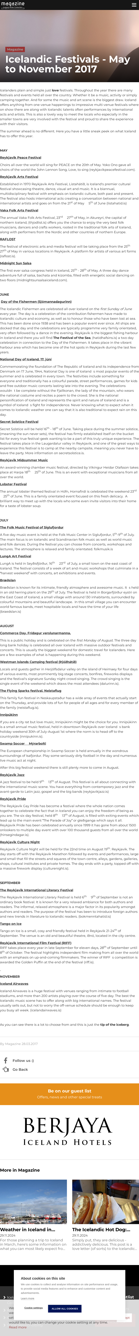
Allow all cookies (65, 1309)
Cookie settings (33, 1308)
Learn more (27, 1298)
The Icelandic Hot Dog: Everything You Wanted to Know (104, 1230)
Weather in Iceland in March (25, 1230)
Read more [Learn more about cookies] (18, 1327)
